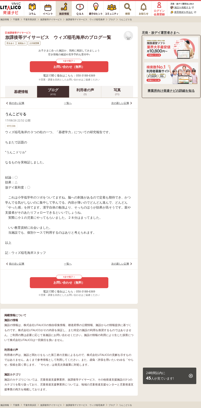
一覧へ (68, 103)
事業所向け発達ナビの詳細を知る (171, 90)
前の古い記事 (16, 103)
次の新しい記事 (120, 103)
